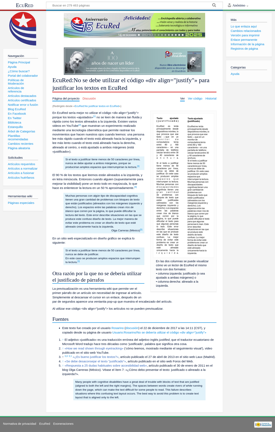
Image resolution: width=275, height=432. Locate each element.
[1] (94, 116)
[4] (135, 187)
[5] (141, 230)
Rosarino (117, 328)
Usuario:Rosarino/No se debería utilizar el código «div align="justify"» (159, 332)
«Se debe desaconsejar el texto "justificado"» (95, 361)
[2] (79, 125)
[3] (138, 166)
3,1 (70, 356)
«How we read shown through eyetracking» (94, 348)
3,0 (66, 356)
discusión (132, 328)
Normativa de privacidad (19, 423)
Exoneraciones (63, 423)
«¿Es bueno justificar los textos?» (96, 357)
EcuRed (24, 5)
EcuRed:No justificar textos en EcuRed (97, 106)
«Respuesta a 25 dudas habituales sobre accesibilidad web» (106, 365)
